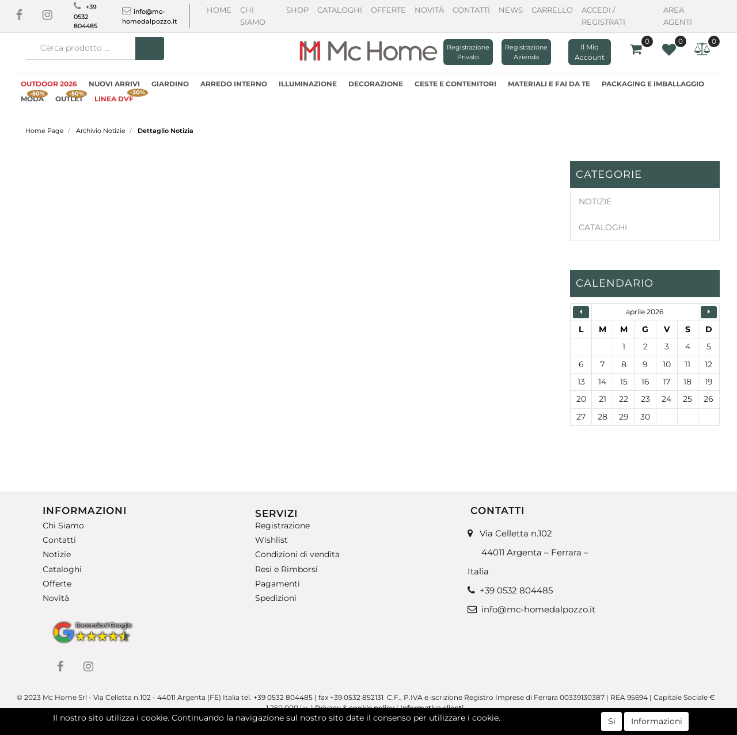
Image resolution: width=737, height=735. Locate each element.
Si (612, 723)
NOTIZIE (595, 201)
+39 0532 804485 (85, 16)
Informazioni (656, 723)
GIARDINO (170, 83)
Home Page (44, 131)
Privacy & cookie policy (354, 707)
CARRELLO (552, 9)
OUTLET (71, 97)
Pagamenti (277, 584)
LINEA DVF (116, 97)
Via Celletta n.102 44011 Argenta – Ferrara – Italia (528, 552)
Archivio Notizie (101, 131)
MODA (34, 97)
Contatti (471, 9)
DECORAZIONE (375, 83)
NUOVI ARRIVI (114, 83)
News (511, 9)
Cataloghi (339, 9)
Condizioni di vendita (297, 554)
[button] (149, 48)
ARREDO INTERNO (233, 83)
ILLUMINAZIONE (308, 83)
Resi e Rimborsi (286, 569)
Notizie (57, 554)
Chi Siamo (63, 526)
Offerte (388, 9)
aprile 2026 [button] (644, 311)
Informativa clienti (432, 707)
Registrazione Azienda (526, 52)
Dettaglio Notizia (165, 131)
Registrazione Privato (468, 52)
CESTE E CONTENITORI (455, 83)
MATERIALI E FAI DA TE (549, 83)
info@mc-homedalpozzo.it (538, 609)
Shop (297, 9)
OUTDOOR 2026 (49, 83)
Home (219, 9)
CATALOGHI (603, 227)
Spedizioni (276, 598)
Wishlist (271, 540)
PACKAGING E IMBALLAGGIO (653, 83)
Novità (429, 9)
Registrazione (282, 526)
